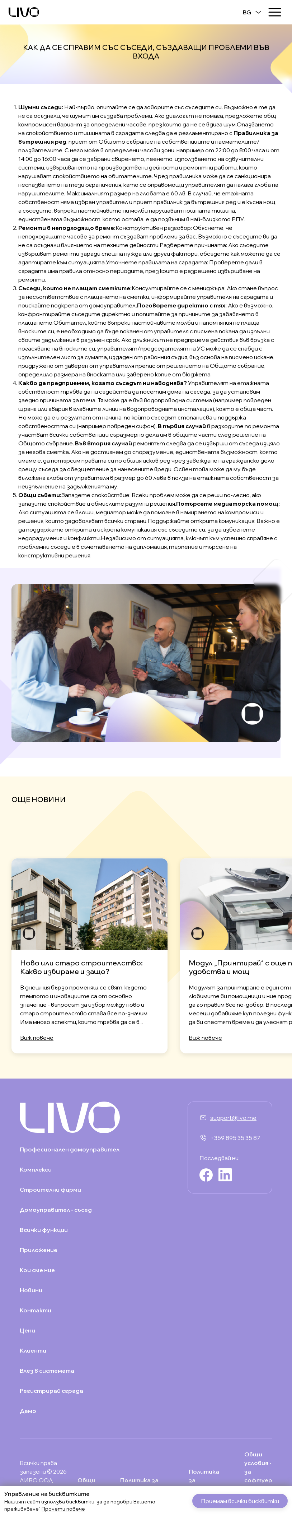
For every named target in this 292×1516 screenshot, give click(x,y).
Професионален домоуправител (69, 1149)
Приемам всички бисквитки (240, 1501)
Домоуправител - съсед (56, 1209)
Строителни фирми (50, 1189)
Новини (31, 1290)
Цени (27, 1330)
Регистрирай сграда (51, 1390)
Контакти (35, 1310)
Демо (28, 1410)
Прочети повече (63, 1509)
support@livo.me (233, 1117)
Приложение (38, 1249)
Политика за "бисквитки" (207, 1480)
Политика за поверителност (145, 1484)
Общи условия (89, 1484)
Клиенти (33, 1350)
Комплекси (36, 1169)
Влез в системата (47, 1370)
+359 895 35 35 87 (235, 1137)
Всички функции (44, 1229)
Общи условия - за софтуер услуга (258, 1471)
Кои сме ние (37, 1270)
